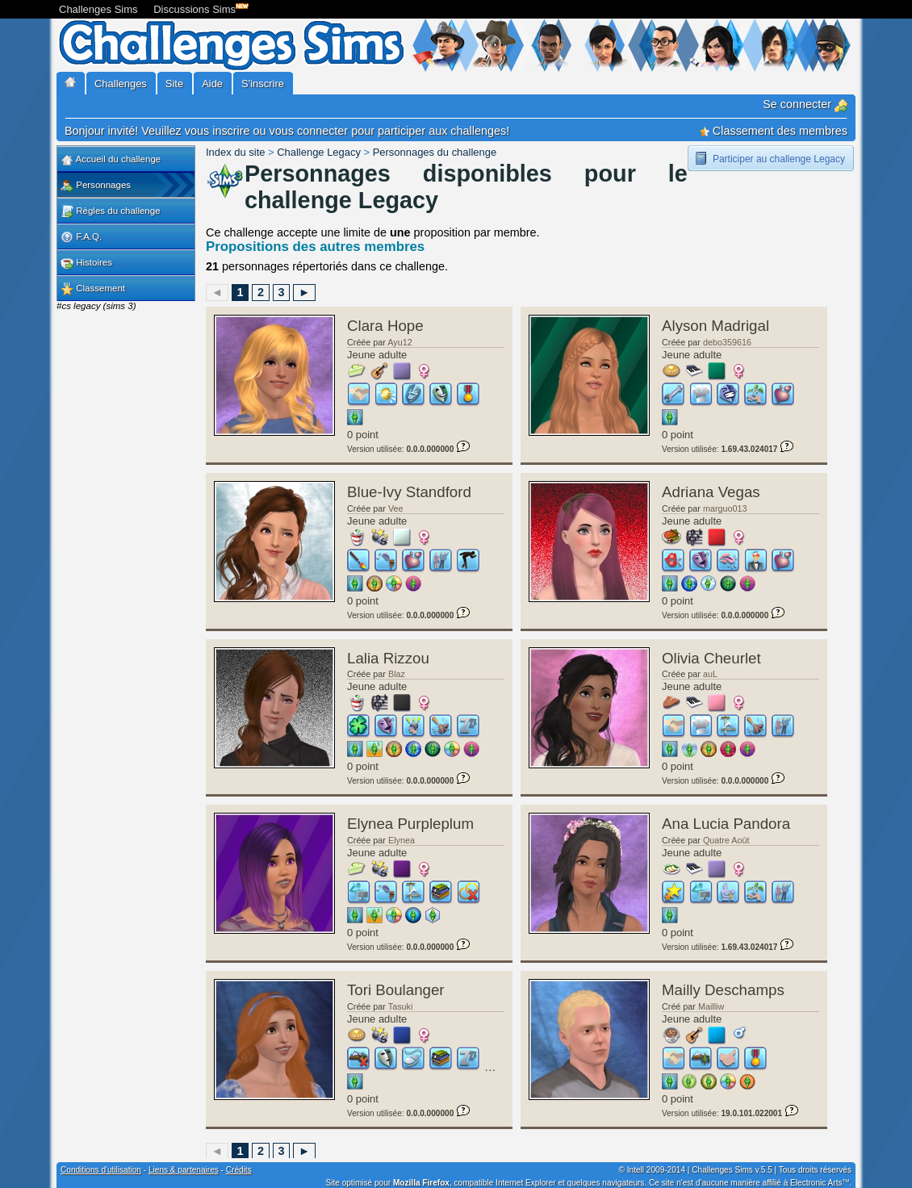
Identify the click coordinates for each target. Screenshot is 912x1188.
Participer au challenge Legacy (779, 159)
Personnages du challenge (434, 152)
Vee (396, 508)
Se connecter (805, 104)
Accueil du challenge (111, 159)
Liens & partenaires (184, 1169)
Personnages (96, 185)
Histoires (86, 263)
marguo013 (725, 508)
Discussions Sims (197, 7)
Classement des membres (773, 130)
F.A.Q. (81, 237)
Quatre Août (726, 840)
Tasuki (400, 1006)
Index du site (235, 152)
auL (710, 674)
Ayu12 (399, 342)
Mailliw (711, 1006)
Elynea (401, 840)
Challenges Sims (98, 9)
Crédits (239, 1169)
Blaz (396, 674)
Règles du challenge (111, 211)
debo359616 (727, 342)
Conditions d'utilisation (101, 1169)
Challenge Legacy (319, 152)
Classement (93, 288)
